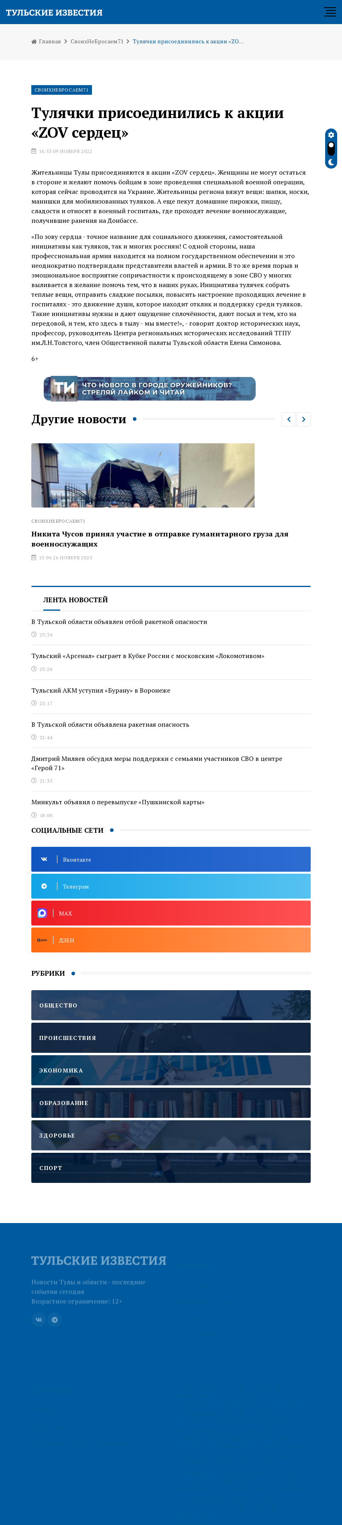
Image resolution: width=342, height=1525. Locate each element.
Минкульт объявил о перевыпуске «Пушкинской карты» (118, 801)
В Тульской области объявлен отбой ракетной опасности (119, 621)
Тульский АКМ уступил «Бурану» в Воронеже (100, 690)
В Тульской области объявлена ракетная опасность (110, 724)
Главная (46, 41)
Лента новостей (75, 599)
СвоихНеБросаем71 (97, 41)
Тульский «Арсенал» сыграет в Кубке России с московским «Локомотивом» (148, 655)
